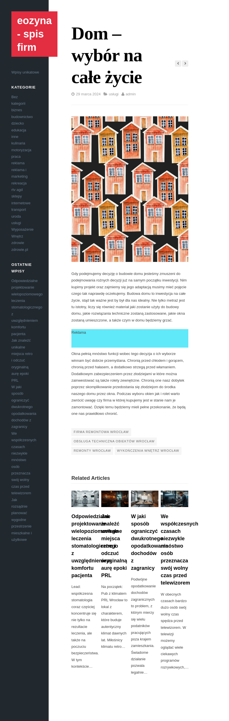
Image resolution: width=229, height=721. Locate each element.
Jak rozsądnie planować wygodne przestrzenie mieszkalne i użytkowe (21, 520)
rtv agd (17, 190)
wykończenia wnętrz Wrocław (148, 450)
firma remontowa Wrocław (101, 432)
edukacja (18, 130)
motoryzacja (21, 150)
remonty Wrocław (92, 450)
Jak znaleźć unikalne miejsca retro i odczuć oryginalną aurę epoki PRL (21, 360)
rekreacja (18, 183)
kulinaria (18, 143)
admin (131, 94)
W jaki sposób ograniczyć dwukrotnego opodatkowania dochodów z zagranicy (23, 407)
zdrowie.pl (19, 249)
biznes (16, 110)
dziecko (17, 123)
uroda (16, 216)
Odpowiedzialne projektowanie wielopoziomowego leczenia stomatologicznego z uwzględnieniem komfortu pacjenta (27, 307)
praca (16, 156)
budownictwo (22, 117)
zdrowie (17, 243)
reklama (17, 163)
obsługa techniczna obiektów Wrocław (114, 441)
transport (18, 209)
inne (14, 136)
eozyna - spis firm (34, 34)
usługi (16, 223)
